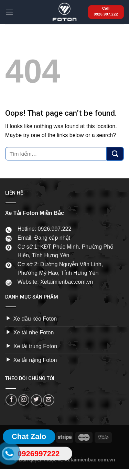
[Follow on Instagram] (24, 400)
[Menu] (9, 11)
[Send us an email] (48, 400)
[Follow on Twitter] (36, 400)
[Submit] (115, 154)
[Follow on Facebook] (11, 400)
